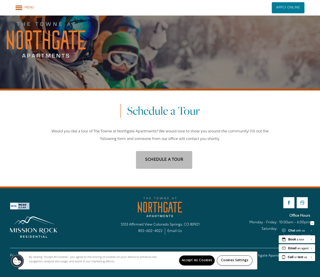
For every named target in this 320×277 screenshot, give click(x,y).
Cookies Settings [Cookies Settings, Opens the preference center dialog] (234, 260)
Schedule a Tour (164, 160)
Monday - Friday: (263, 222)
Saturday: (269, 229)
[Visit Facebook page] (288, 202)
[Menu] (25, 8)
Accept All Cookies (197, 260)
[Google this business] (302, 202)
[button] (288, 7)
